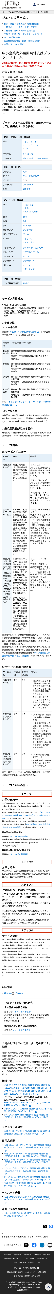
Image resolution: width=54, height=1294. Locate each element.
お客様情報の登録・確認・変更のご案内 (22, 40)
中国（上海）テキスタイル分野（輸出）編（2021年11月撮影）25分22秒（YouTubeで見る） (27, 1132)
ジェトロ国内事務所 (19, 836)
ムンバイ (28, 238)
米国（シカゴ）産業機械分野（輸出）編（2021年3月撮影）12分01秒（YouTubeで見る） (28, 1092)
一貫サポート (10, 27)
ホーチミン (29, 268)
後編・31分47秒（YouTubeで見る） (27, 1103)
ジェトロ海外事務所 (19, 854)
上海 (26, 208)
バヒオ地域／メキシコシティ (36, 158)
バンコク (27, 225)
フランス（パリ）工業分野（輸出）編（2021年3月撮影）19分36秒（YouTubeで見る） (28, 1110)
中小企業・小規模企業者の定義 (23, 331)
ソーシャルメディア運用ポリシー (27, 1262)
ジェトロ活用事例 (12, 37)
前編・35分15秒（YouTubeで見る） (22, 1102)
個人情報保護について (12, 1258)
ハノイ (27, 265)
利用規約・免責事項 (42, 1254)
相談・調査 (9, 23)
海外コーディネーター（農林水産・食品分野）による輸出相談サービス (26, 815)
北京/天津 (28, 204)
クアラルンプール (31, 252)
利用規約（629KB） (14, 993)
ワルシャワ (28, 184)
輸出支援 (21, 23)
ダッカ (26, 234)
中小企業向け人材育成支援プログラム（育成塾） (26, 654)
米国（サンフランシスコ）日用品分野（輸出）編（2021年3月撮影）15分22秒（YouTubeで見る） (27, 1155)
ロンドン (27, 188)
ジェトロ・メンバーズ (33, 33)
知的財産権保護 (28, 30)
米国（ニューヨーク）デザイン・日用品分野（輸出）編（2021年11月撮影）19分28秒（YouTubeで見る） (27, 1147)
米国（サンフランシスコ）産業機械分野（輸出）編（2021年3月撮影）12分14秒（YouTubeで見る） (27, 1086)
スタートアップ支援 (28, 27)
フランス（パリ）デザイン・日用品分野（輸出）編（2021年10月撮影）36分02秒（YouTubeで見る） (27, 1171)
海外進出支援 (33, 23)
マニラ (26, 256)
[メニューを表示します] (50, 5)
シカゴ (27, 148)
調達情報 (17, 1254)
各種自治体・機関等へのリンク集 (27, 1276)
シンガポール (29, 260)
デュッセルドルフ (31, 176)
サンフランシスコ (32, 145)
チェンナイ (29, 242)
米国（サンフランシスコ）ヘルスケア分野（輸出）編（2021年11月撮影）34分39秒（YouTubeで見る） (27, 1199)
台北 (25, 221)
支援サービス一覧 (12, 33)
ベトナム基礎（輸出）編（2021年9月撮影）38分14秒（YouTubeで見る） (27, 1214)
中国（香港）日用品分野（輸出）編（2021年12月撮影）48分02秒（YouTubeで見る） (27, 1184)
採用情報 (7, 1254)
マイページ (39, 4)
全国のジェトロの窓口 (14, 44)
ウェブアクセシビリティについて (37, 1258)
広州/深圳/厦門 (31, 211)
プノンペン (28, 229)
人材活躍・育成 (11, 30)
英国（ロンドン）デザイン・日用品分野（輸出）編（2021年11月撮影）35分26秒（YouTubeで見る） (27, 1162)
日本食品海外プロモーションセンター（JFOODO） (27, 1272)
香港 (25, 216)
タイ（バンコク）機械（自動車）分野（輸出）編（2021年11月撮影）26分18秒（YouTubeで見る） (26, 1117)
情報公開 (27, 1254)
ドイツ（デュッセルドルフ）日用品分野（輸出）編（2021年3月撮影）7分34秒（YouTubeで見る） (27, 1178)
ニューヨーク (30, 141)
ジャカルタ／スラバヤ (33, 247)
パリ (25, 171)
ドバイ (26, 283)
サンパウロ (28, 154)
